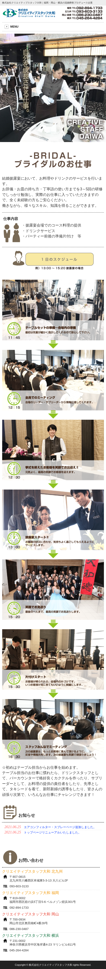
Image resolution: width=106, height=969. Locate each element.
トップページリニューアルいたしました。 (52, 832)
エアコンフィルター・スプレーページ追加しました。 (60, 827)
